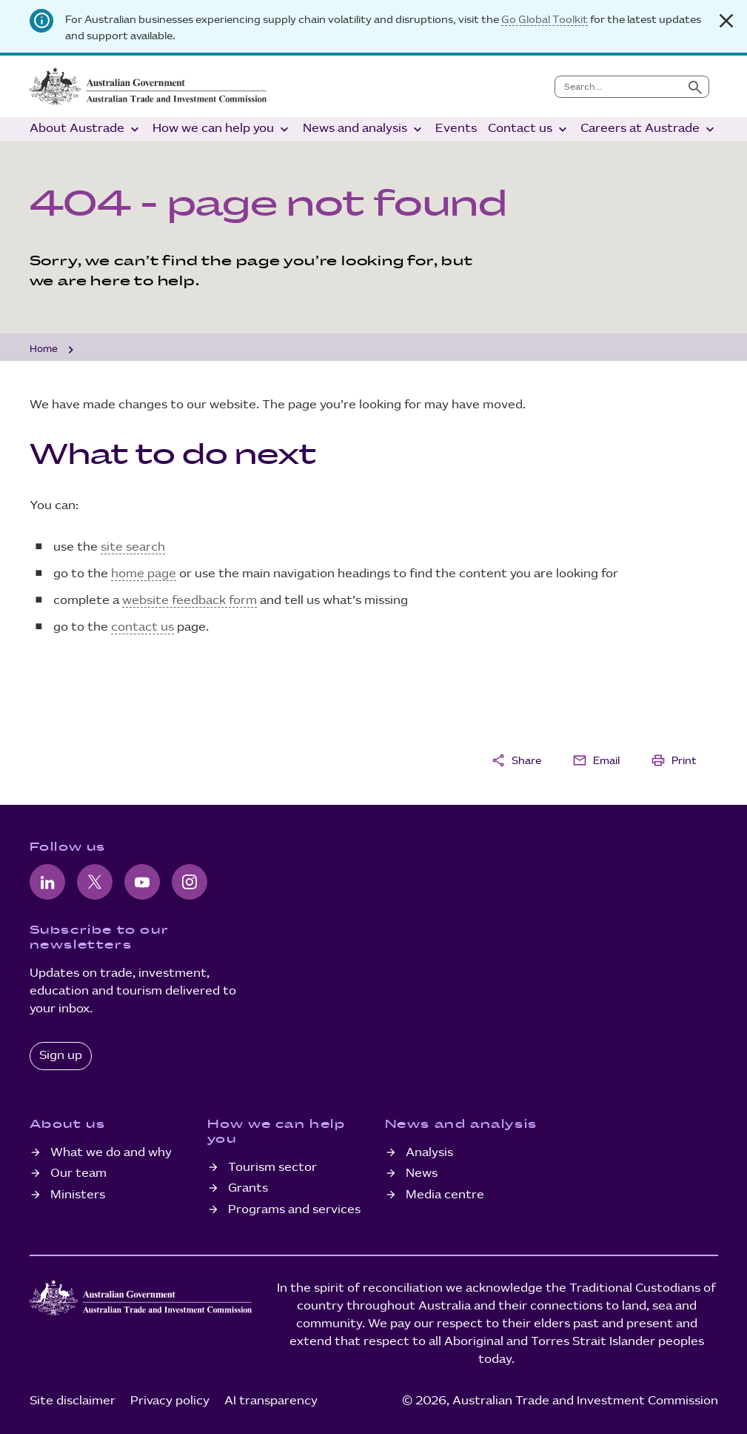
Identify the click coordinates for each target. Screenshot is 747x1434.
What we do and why (111, 1152)
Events (456, 128)
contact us (142, 627)
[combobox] (618, 86)
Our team (78, 1173)
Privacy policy (170, 1401)
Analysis (429, 1152)
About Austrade (86, 129)
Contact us (529, 129)
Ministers (77, 1195)
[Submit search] (695, 86)
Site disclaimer (72, 1401)
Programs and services (294, 1210)
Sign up (60, 1055)
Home (44, 349)
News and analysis (364, 129)
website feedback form (189, 600)
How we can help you (222, 129)
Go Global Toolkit (544, 19)
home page (143, 574)
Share (516, 760)
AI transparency (271, 1401)
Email (596, 760)
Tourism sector (272, 1167)
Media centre (445, 1195)
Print (674, 760)
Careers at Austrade (648, 129)
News (422, 1173)
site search (133, 547)
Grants (248, 1188)
